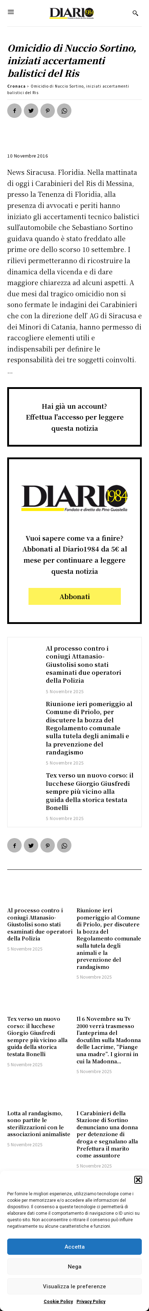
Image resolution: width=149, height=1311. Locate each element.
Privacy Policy (90, 1301)
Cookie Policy (58, 1301)
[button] (138, 1179)
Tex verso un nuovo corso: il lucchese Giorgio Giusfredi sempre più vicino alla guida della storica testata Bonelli (89, 791)
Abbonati (75, 596)
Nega (75, 1266)
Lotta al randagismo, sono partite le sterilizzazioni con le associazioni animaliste (38, 1124)
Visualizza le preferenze (74, 1286)
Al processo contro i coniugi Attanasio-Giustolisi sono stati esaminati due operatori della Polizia (83, 664)
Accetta (75, 1247)
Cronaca (16, 86)
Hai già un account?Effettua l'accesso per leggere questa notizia (75, 417)
